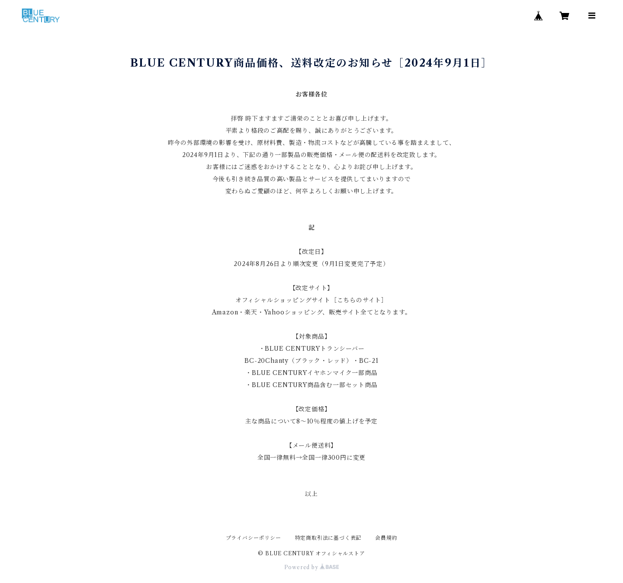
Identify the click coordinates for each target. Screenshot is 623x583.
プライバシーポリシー (253, 538)
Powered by (311, 567)
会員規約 (386, 538)
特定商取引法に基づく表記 (328, 538)
